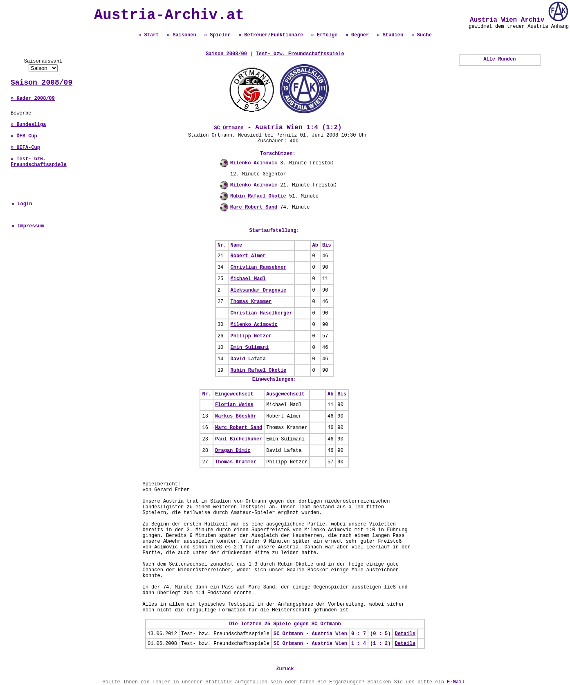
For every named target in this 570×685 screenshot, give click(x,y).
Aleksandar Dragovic (258, 290)
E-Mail (456, 682)
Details (405, 634)
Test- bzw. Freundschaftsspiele (300, 54)
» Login (21, 204)
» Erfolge (324, 35)
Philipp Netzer (251, 336)
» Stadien (390, 35)
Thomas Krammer (251, 302)
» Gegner (357, 35)
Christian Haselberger (261, 313)
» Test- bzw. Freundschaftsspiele (39, 162)
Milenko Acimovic (255, 163)
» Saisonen (181, 35)
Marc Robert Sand (253, 207)
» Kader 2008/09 (33, 98)
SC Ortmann (229, 128)
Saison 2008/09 (41, 83)
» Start (148, 35)
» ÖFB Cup (24, 136)
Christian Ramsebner (258, 267)
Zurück (285, 669)
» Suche (421, 35)
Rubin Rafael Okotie (258, 196)
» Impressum (27, 226)
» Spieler (217, 35)
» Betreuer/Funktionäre (270, 35)
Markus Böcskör (235, 416)
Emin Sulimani (249, 347)
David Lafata (247, 359)
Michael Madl (247, 279)
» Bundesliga (28, 125)
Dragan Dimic (232, 451)
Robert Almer (247, 256)
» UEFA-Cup (25, 147)
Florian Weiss (234, 405)
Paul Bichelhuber (238, 439)
